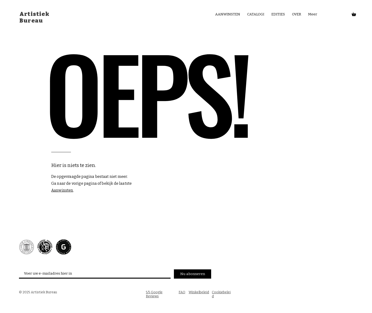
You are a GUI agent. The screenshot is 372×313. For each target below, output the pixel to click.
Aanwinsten (62, 190)
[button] (356, 13)
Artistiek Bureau (34, 17)
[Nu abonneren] (192, 274)
